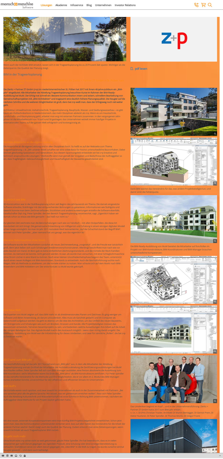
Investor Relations (125, 5)
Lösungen (46, 5)
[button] (25, 455)
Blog (89, 5)
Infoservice (76, 5)
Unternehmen (103, 5)
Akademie (61, 5)
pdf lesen (138, 69)
